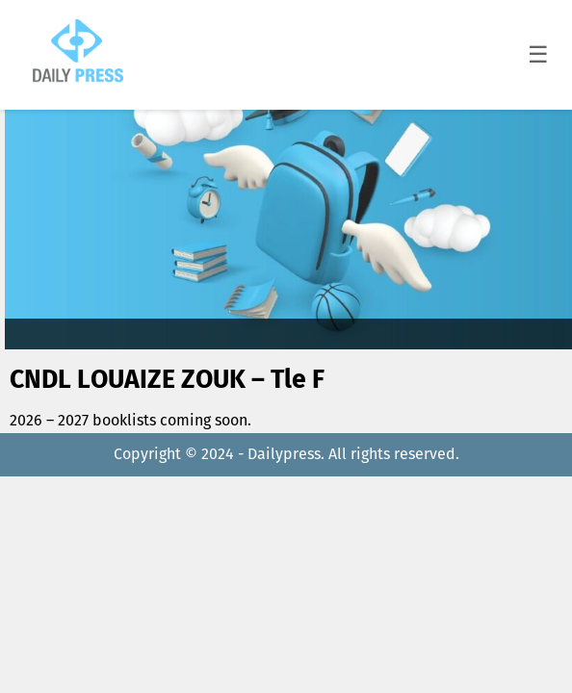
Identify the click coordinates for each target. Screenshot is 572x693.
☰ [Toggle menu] (538, 54)
